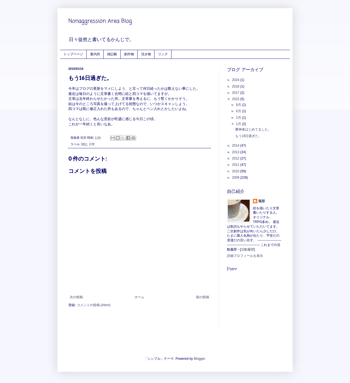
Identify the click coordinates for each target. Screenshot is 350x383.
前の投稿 (202, 297)
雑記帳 (112, 54)
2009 (236, 177)
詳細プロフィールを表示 (245, 256)
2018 (236, 86)
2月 (239, 118)
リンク (163, 54)
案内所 (95, 54)
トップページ (73, 54)
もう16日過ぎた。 (248, 136)
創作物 (129, 54)
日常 (92, 144)
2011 (236, 165)
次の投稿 (76, 297)
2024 (236, 80)
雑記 (84, 144)
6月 (239, 111)
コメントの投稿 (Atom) (93, 305)
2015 (236, 99)
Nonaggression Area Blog (100, 21)
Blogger (199, 359)
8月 (239, 105)
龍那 (261, 201)
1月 (239, 124)
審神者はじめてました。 (253, 129)
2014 (236, 145)
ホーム (139, 297)
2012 (236, 158)
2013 (236, 152)
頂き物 (146, 54)
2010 (236, 171)
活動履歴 (247, 249)
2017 (236, 93)
